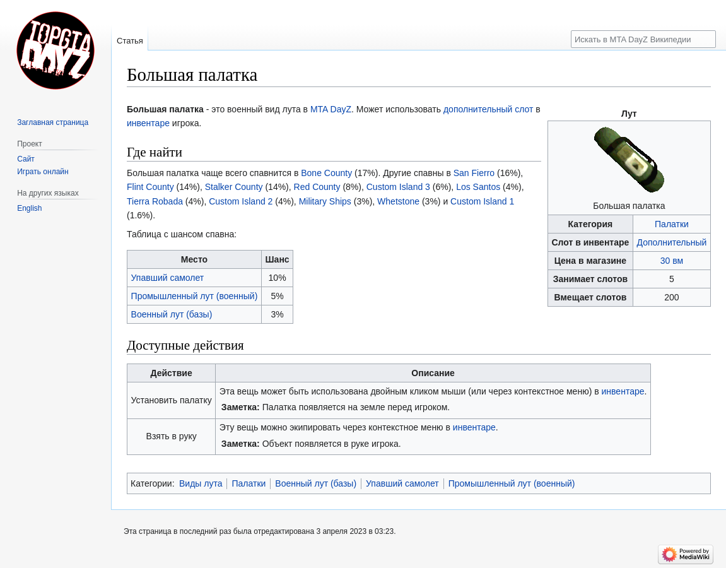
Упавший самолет (167, 278)
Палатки (672, 224)
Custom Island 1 (482, 201)
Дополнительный (672, 242)
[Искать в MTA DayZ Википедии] (643, 39)
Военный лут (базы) (172, 314)
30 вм (671, 261)
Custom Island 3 (398, 187)
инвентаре (148, 123)
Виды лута (201, 483)
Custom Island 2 (240, 201)
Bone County (326, 173)
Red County (317, 187)
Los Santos (478, 187)
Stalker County (234, 187)
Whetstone (398, 201)
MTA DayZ (330, 109)
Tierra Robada (155, 201)
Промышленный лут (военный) (194, 296)
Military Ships (325, 201)
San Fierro (474, 173)
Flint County (150, 187)
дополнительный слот (488, 109)
